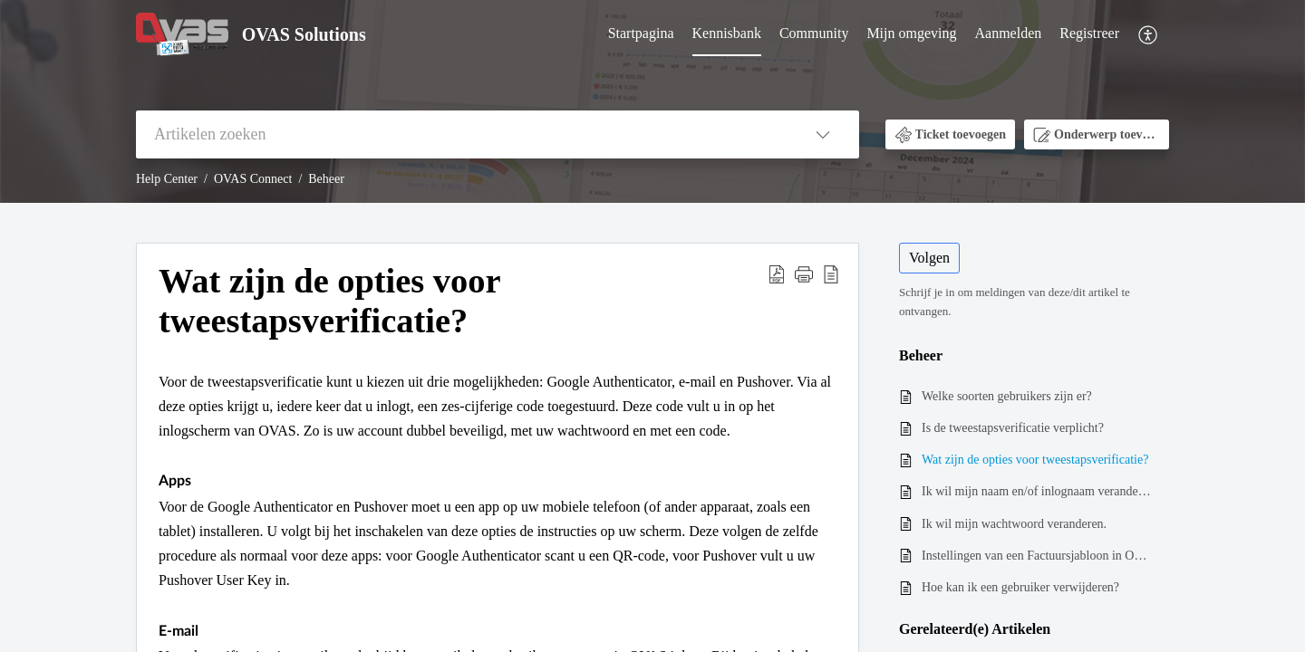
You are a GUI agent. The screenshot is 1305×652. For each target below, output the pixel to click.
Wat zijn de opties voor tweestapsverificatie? (1035, 459)
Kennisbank (726, 33)
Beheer (326, 179)
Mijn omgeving (911, 33)
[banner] (652, 101)
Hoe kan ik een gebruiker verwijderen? (1020, 587)
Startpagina (641, 33)
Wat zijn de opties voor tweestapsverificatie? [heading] (329, 301)
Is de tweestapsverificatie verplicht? (1013, 428)
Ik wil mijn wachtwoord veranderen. (1014, 524)
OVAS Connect (253, 179)
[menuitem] (641, 34)
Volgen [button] (929, 257)
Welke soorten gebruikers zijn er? (1007, 396)
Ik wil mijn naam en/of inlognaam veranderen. (1036, 491)
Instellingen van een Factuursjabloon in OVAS (1036, 555)
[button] (1148, 35)
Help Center (167, 179)
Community (813, 33)
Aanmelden (1008, 33)
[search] (461, 134)
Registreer (1089, 33)
